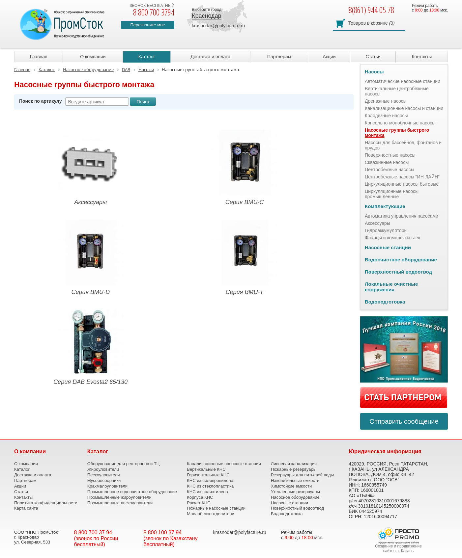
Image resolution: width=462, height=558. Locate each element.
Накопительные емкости (295, 480)
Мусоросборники (104, 480)
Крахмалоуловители (107, 486)
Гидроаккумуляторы (386, 230)
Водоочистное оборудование (401, 259)
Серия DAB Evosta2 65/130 (90, 347)
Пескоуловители (103, 474)
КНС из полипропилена (210, 480)
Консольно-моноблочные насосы (400, 122)
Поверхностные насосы (390, 155)
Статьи (372, 56)
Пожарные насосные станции (216, 508)
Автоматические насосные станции (402, 81)
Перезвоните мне (147, 24)
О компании (92, 56)
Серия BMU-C (244, 167)
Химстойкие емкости (291, 486)
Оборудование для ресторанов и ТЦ (123, 463)
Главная (38, 56)
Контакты (422, 56)
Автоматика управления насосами (401, 216)
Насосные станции (388, 247)
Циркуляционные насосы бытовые (402, 184)
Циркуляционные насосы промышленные (392, 194)
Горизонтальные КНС (208, 474)
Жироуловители (103, 469)
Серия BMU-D (90, 257)
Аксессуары (90, 167)
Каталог (146, 56)
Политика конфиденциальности (45, 502)
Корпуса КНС (200, 497)
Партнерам (279, 56)
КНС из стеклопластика (210, 486)
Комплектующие (385, 206)
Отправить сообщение (403, 421)
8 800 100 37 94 (163, 532)
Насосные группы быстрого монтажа (397, 132)
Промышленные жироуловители (119, 497)
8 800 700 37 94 (93, 532)
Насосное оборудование (295, 497)
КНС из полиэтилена (207, 491)
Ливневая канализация (294, 463)
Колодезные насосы (386, 115)
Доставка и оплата (210, 56)
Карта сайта (26, 508)
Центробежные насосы (389, 169)
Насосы (374, 71)
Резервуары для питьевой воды (302, 474)
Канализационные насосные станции (224, 463)
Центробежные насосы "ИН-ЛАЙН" (402, 176)
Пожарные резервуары (293, 469)
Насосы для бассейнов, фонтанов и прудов (403, 145)
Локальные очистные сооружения (391, 286)
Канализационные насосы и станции (404, 108)
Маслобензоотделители (210, 513)
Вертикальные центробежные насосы (397, 91)
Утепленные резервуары (295, 491)
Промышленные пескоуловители (120, 502)
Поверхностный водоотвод (398, 272)
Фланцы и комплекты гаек (392, 237)
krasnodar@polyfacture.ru (218, 25)
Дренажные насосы (386, 101)
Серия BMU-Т (244, 257)
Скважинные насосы (387, 162)
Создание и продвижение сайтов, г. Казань (398, 548)
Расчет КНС (198, 502)
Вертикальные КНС (206, 469)
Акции (329, 56)
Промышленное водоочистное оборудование (132, 491)
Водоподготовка (385, 302)
